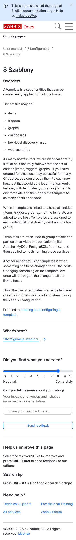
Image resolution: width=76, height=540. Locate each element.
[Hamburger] (69, 26)
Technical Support (17, 504)
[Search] (58, 27)
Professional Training (57, 504)
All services (11, 512)
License (24, 533)
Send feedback (38, 425)
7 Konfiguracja (38, 49)
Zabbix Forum (51, 512)
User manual (12, 49)
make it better (26, 15)
